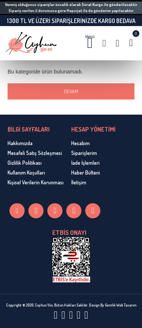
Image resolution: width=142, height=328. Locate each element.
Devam (71, 91)
